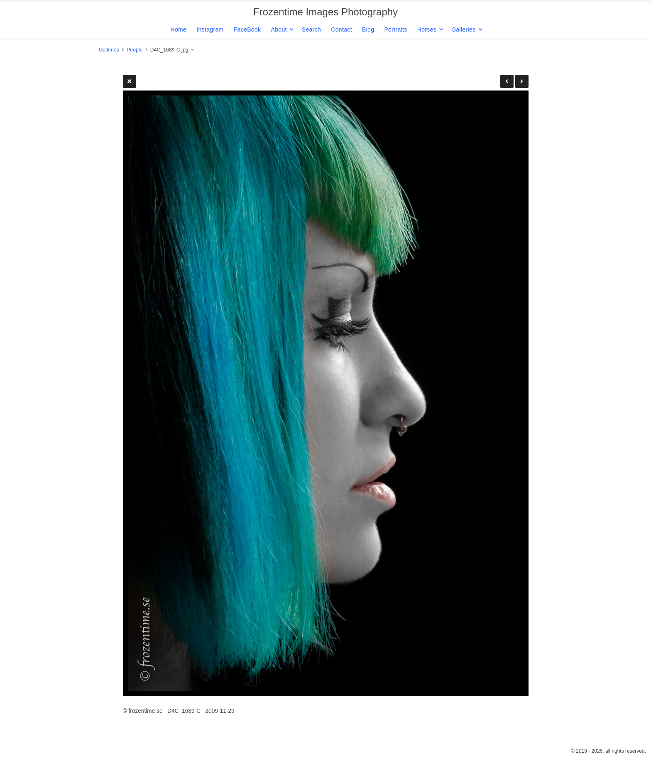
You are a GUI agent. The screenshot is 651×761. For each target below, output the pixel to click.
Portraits (395, 29)
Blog (368, 29)
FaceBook (247, 29)
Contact (341, 29)
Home (178, 29)
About (278, 29)
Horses (426, 29)
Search (311, 29)
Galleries (463, 29)
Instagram (209, 29)
